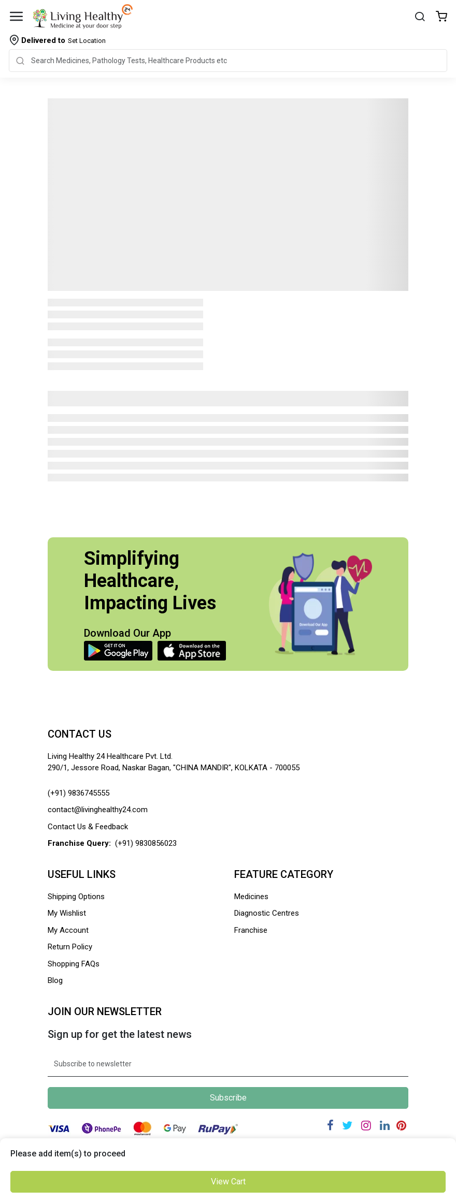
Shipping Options (76, 896)
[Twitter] (347, 1125)
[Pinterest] (401, 1125)
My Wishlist (67, 913)
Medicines (251, 896)
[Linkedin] (385, 1125)
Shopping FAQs (73, 964)
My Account (68, 930)
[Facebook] (330, 1125)
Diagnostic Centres (266, 913)
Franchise (250, 930)
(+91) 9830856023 (146, 843)
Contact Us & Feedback (88, 826)
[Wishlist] (441, 17)
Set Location (63, 40)
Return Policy (70, 946)
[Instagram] (366, 1125)
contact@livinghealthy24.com (98, 809)
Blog (55, 980)
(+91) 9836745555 (78, 793)
